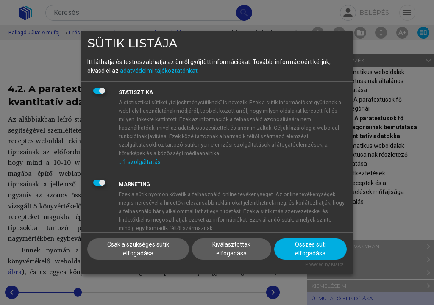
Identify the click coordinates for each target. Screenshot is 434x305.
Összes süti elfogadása (310, 249)
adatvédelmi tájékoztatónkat (159, 70)
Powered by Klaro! (324, 264)
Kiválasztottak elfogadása (231, 249)
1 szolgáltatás (140, 161)
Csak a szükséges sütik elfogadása (138, 249)
